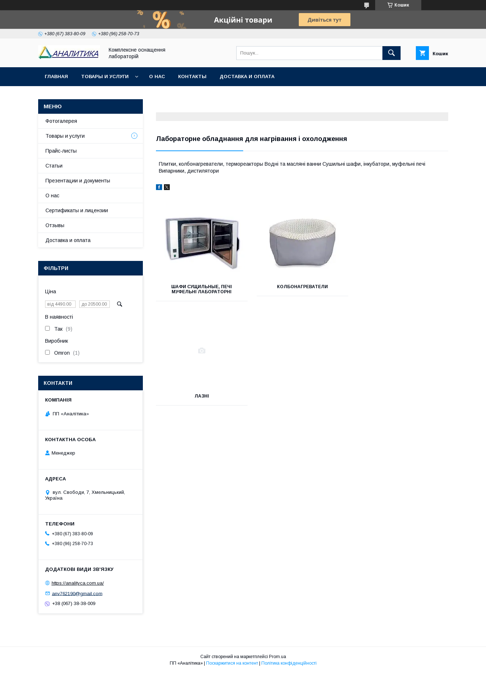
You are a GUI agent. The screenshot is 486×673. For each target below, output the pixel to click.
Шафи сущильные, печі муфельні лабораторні (201, 289)
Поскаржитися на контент (232, 663)
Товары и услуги (105, 76)
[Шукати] (391, 53)
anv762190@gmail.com (77, 593)
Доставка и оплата (247, 76)
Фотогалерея (61, 121)
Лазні (402, 286)
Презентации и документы (77, 181)
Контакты (192, 76)
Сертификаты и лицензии (76, 210)
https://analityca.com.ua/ (78, 583)
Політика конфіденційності (289, 663)
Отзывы (54, 225)
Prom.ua (277, 656)
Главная (56, 76)
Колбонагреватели (301, 286)
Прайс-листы (61, 151)
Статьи (54, 166)
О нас (157, 76)
